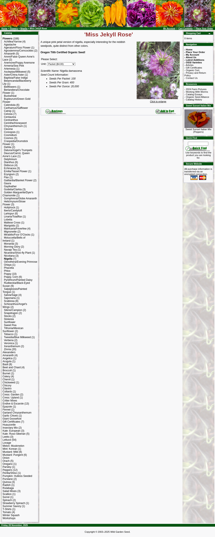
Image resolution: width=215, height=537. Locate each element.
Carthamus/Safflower (16, 107)
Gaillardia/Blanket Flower (18, 180)
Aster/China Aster (14, 74)
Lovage (7, 442)
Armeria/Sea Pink (14, 65)
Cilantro (7, 388)
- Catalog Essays (193, 94)
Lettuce (7, 439)
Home (5, 28)
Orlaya (7, 264)
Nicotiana (9, 255)
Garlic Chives (10, 415)
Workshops (9, 518)
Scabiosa (9, 301)
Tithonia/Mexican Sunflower (13, 330)
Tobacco (9, 334)
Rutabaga (8, 488)
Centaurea (10, 117)
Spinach (7, 500)
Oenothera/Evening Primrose (20, 261)
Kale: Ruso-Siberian (14, 433)
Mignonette (10, 231)
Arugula (7, 361)
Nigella (23, 28)
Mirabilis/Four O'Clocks (17, 234)
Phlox (7, 270)
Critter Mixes (10, 400)
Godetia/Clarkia (13, 189)
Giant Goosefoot (12, 418)
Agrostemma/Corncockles (18, 50)
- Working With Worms (196, 92)
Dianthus (9, 162)
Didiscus (9, 165)
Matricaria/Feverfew (15, 228)
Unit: (43, 64)
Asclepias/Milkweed (15, 71)
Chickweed (9, 382)
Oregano (8, 463)
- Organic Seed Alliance (196, 97)
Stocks (8, 316)
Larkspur (9, 213)
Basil (5, 364)
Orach (6, 460)
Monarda (9, 243)
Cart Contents (185, 28)
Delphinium (10, 159)
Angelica (7, 358)
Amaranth (9, 53)
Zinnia (7, 349)
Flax (6, 177)
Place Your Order (204, 28)
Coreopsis (9, 132)
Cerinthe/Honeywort (15, 123)
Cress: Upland (11, 397)
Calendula (9, 104)
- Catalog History (193, 99)
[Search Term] (198, 144)
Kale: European (11, 430)
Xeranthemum (12, 346)
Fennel (7, 409)
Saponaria (10, 298)
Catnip (7, 110)
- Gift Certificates (193, 67)
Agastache (10, 44)
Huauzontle (9, 424)
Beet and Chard (12, 367)
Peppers (7, 469)
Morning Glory (12, 246)
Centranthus (11, 120)
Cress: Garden (11, 394)
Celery (6, 376)
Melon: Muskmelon (13, 445)
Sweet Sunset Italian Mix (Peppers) (198, 129)
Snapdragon (11, 313)
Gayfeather (10, 186)
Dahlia (7, 147)
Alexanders (9, 352)
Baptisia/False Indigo (16, 77)
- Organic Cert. (192, 70)
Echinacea (10, 168)
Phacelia (9, 267)
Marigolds (9, 225)
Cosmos (8, 138)
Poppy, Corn (11, 276)
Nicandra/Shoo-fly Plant (17, 252)
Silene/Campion (13, 310)
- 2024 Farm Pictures (195, 89)
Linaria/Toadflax (13, 216)
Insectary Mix (10, 427)
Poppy (7, 273)
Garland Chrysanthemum (17, 412)
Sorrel (6, 497)
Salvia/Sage (11, 295)
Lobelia (8, 219)
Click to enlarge (158, 100)
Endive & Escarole (13, 403)
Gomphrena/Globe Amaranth (20, 198)
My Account (169, 28)
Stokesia (9, 319)
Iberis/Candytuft (13, 210)
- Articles (188, 65)
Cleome (8, 129)
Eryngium (9, 174)
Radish (7, 485)
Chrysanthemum (13, 126)
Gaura (7, 183)
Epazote (7, 406)
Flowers (14, 28)
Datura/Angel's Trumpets (18, 150)
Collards (7, 391)
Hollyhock (9, 207)
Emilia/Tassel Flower (15, 171)
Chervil (7, 379)
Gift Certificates (11, 421)
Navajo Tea (10, 249)
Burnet (6, 373)
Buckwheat (10, 95)
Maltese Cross (12, 222)
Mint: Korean (10, 448)
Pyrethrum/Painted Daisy (18, 279)
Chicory (7, 385)
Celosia (8, 114)
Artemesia (9, 68)
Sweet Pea (10, 325)
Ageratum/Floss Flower (17, 47)
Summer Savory (12, 506)
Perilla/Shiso (10, 473)
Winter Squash (11, 515)
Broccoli (7, 370)
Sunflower (9, 322)
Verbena (9, 340)
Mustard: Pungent (13, 454)
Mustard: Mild (10, 451)
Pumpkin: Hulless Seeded (17, 476)
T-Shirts (7, 509)
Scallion (7, 494)
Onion (6, 457)
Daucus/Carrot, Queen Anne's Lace (16, 155)
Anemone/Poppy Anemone (19, 62)
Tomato (7, 512)
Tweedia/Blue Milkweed (17, 337)
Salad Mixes (10, 491)
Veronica (9, 343)
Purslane (8, 479)
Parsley (7, 466)
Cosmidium (10, 135)
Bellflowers (10, 86)
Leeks (6, 436)
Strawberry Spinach (14, 503)
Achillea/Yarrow (13, 41)
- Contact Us (191, 78)
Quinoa (7, 482)
